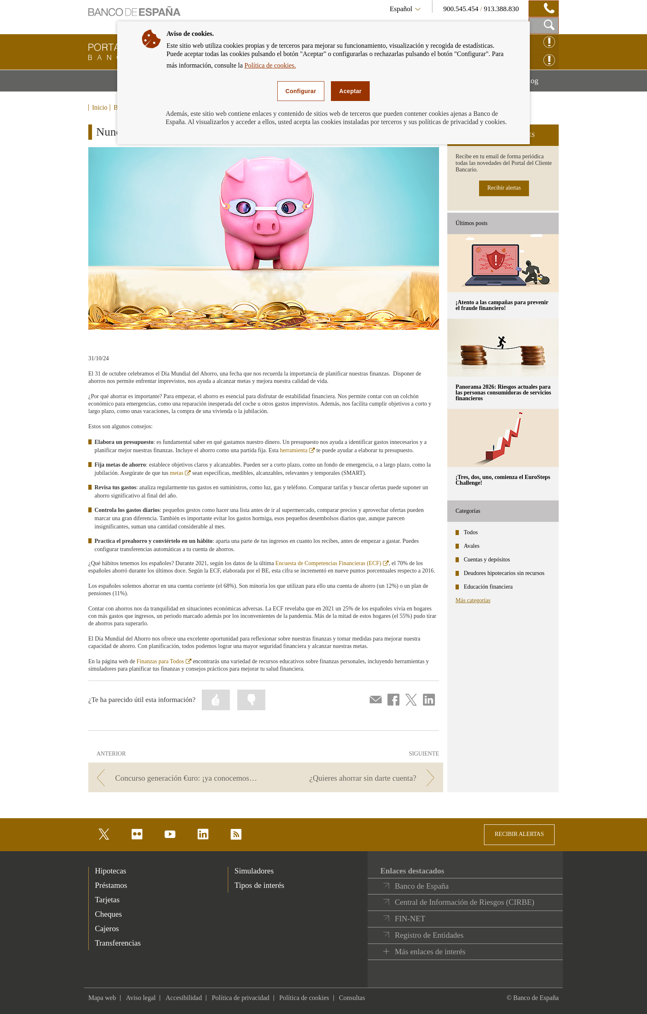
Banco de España (422, 886)
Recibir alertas (504, 188)
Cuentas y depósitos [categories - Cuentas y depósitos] (487, 559)
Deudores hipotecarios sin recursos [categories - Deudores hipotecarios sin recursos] (504, 573)
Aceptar (350, 91)
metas (180, 473)
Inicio (99, 107)
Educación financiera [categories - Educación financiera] (488, 587)
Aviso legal (141, 997)
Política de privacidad (240, 997)
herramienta (297, 450)
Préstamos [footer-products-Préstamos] (111, 885)
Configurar (301, 91)
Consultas (352, 997)
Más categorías (473, 600)
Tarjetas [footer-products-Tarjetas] (107, 899)
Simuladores (254, 870)
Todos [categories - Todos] (471, 532)
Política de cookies (304, 997)
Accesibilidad (183, 997)
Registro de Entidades (429, 935)
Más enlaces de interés (430, 951)
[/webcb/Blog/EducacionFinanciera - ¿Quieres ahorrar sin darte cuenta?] (356, 778)
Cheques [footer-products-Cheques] (108, 914)
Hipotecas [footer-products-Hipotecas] (110, 870)
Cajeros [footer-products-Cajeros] (107, 928)
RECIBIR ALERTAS (519, 834)
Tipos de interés (259, 885)
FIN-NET (410, 918)
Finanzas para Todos (164, 661)
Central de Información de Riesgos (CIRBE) (464, 902)
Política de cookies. (270, 65)
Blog (541, 84)
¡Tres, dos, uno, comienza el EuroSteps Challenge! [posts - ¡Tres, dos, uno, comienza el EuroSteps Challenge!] (503, 480)
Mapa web (102, 997)
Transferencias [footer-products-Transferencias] (118, 943)
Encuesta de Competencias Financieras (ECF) (332, 563)
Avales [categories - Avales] (471, 546)
